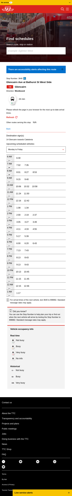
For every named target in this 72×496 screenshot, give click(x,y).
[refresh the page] (12, 117)
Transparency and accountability (17, 418)
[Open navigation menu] (67, 9)
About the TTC (8, 413)
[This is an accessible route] (24, 78)
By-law (4, 479)
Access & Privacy (8, 485)
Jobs (4, 434)
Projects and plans (10, 423)
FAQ (4, 454)
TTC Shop (6, 449)
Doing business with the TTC (15, 439)
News (4, 444)
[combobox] (36, 51)
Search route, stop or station (19, 44)
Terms (4, 474)
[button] (36, 2)
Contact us (7, 402)
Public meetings (9, 429)
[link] (36, 69)
